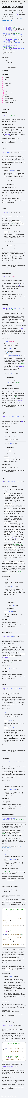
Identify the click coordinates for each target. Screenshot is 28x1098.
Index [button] (5, 71)
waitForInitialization (12, 48)
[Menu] (25, 1)
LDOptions (12, 224)
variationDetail (10, 45)
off (6, 34)
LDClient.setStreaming (12, 573)
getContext (9, 30)
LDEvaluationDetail (8, 47)
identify (8, 32)
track (7, 40)
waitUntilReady (10, 51)
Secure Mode (11, 353)
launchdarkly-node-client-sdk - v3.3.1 (13, 1)
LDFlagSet (16, 27)
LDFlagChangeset (18, 544)
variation (8, 42)
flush (7, 29)
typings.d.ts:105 (11, 67)
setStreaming (9, 39)
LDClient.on (5, 657)
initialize (16, 14)
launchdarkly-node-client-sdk (10, 4)
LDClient (22, 4)
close (7, 28)
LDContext (17, 30)
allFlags (8, 27)
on (6, 36)
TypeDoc (13, 1096)
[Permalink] (9, 112)
